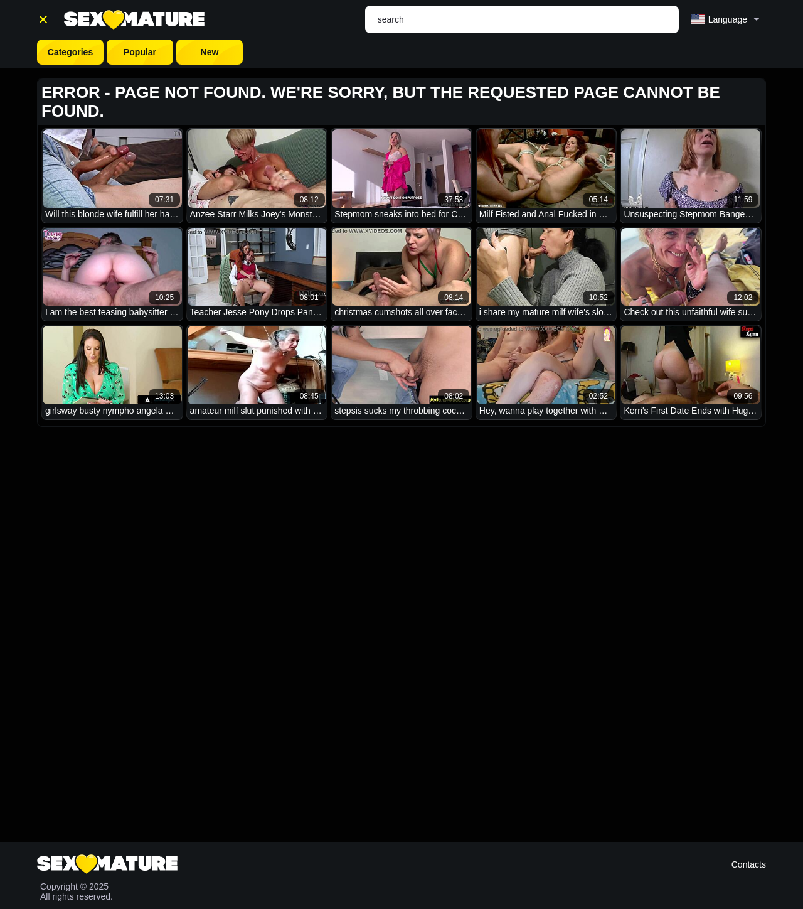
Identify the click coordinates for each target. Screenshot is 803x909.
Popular (140, 52)
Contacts (748, 864)
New (210, 52)
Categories (70, 52)
